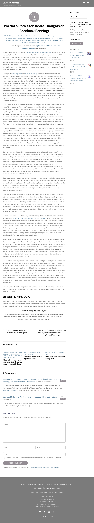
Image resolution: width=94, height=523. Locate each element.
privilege (62, 352)
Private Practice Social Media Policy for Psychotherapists (17, 331)
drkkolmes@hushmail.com (52, 488)
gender (47, 352)
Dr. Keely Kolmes (46, 517)
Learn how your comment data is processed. (45, 467)
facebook (8, 40)
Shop (69, 484)
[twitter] (40, 511)
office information (31, 36)
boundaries (30, 38)
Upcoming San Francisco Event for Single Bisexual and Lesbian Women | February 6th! (50, 332)
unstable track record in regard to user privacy (29, 218)
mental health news (15, 355)
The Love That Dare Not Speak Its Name (33, 358)
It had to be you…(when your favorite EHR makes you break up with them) (12, 362)
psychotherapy (54, 40)
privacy (47, 40)
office (42, 40)
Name (6, 447)
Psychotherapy (31, 484)
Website (7, 454)
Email (39, 447)
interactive (22, 40)
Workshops (63, 484)
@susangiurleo (17, 74)
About (23, 484)
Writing (55, 484)
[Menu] (88, 2)
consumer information (51, 38)
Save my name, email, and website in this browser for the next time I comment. (33, 458)
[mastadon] (53, 511)
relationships (28, 354)
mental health (36, 40)
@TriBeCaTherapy (31, 74)
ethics (16, 36)
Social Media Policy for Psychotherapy (39, 52)
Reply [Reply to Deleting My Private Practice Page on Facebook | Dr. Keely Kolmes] (63, 398)
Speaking (41, 484)
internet (28, 40)
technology (57, 36)
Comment (7, 424)
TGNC (46, 354)
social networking (48, 36)
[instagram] (49, 511)
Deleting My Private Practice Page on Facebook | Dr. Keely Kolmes (30, 397)
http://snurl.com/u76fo (10, 390)
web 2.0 (39, 42)
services (39, 36)
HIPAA (12, 354)
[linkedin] (44, 511)
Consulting (48, 484)
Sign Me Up (76, 43)
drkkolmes (7, 36)
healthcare (21, 36)
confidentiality (39, 38)
